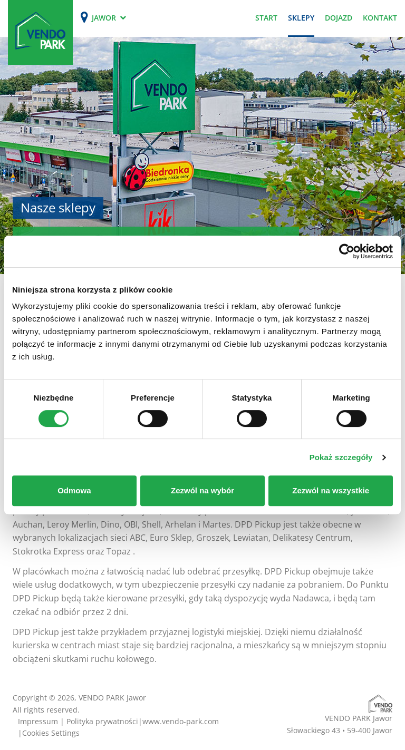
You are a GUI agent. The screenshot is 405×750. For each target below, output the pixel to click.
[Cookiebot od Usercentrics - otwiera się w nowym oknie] (347, 251)
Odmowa (74, 490)
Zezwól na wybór (202, 490)
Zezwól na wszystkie (330, 490)
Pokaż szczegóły (341, 457)
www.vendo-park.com (180, 721)
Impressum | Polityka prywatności (78, 721)
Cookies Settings (51, 733)
